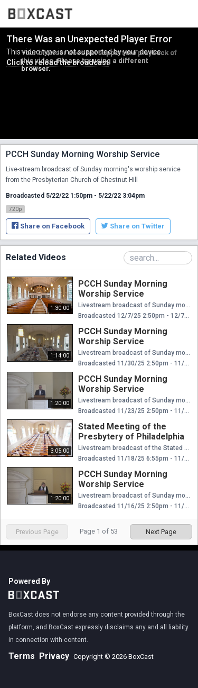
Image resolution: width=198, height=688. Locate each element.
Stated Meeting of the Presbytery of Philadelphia (131, 431)
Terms (21, 656)
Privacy (54, 656)
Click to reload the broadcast (57, 62)
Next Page (161, 532)
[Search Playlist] (158, 257)
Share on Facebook (48, 226)
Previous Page (37, 532)
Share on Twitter (133, 226)
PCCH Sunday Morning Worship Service (122, 289)
